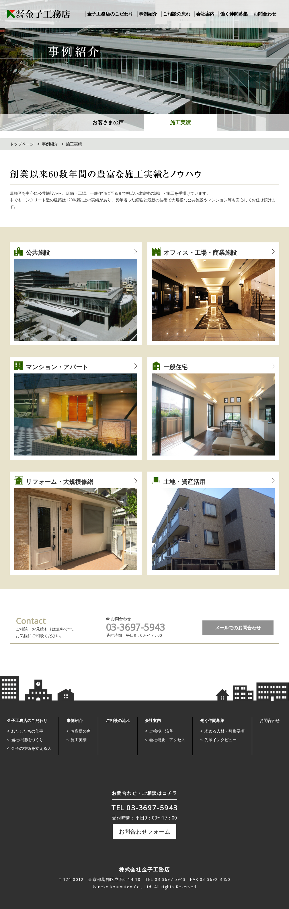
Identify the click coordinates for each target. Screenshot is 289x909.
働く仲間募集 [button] (234, 13)
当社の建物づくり (27, 739)
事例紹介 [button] (148, 13)
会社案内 (152, 720)
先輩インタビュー (220, 739)
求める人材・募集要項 (224, 731)
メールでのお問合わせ (238, 628)
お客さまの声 (108, 122)
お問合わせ (269, 720)
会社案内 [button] (205, 13)
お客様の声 (81, 731)
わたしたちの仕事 (27, 731)
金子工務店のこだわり (27, 720)
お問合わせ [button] (264, 13)
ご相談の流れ (118, 720)
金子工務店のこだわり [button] (110, 13)
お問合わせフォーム (144, 831)
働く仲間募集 (212, 720)
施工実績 (180, 122)
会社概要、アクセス (167, 739)
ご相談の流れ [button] (176, 13)
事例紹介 (74, 720)
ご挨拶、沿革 (161, 731)
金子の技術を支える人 (31, 748)
